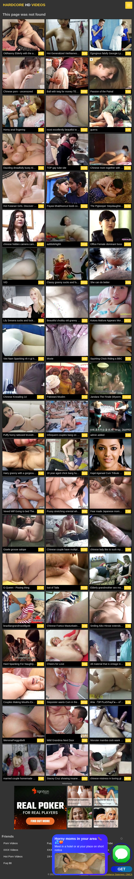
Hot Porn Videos (13, 856)
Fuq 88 (7, 863)
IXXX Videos (10, 849)
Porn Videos (10, 843)
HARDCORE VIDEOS (24, 5)
